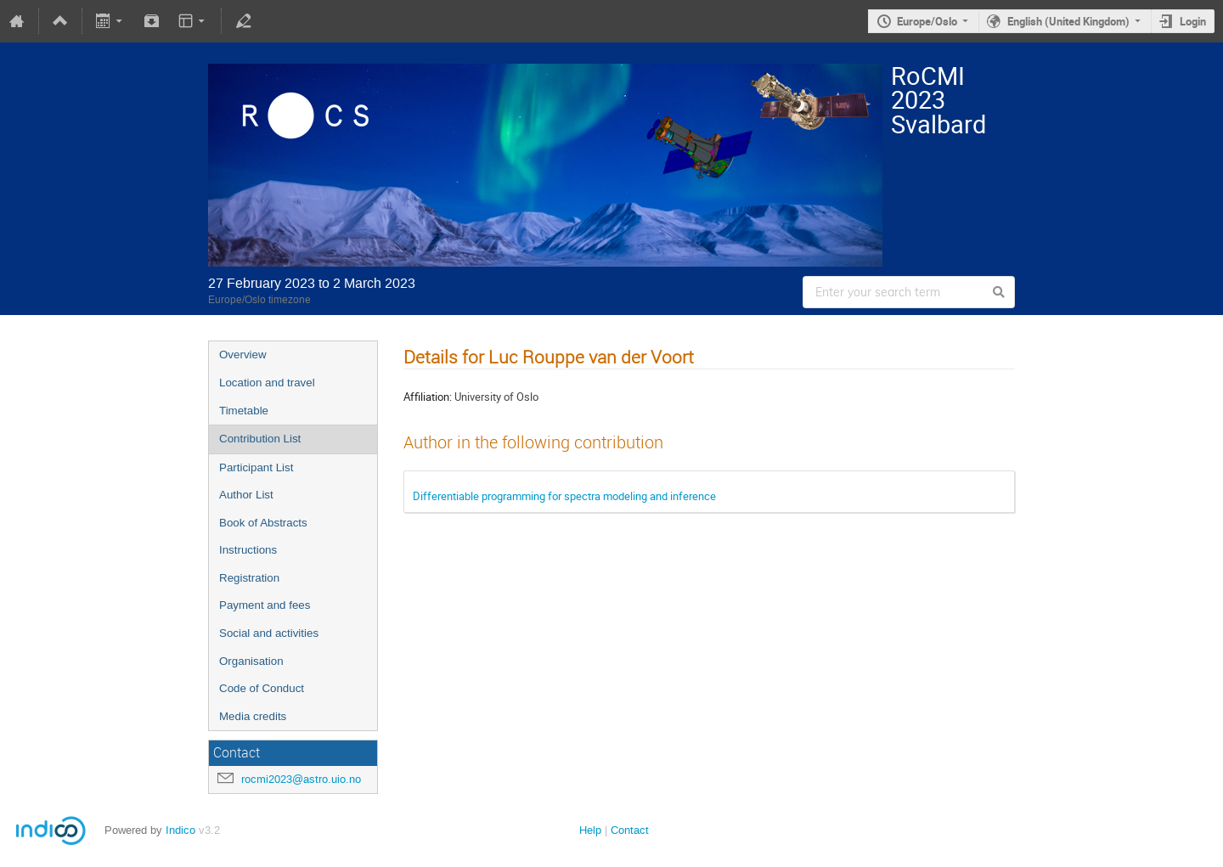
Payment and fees (264, 605)
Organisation (251, 661)
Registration (249, 577)
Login (1193, 21)
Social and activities (268, 633)
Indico (180, 830)
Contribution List (260, 438)
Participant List (256, 467)
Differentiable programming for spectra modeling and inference (564, 496)
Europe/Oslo (927, 21)
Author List (246, 494)
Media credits (252, 716)
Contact (630, 830)
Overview (243, 354)
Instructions (248, 549)
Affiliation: (427, 396)
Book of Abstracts (263, 522)
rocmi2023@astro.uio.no (301, 779)
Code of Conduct (261, 688)
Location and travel (267, 382)
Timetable (243, 410)
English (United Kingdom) (1068, 21)
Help (590, 830)
